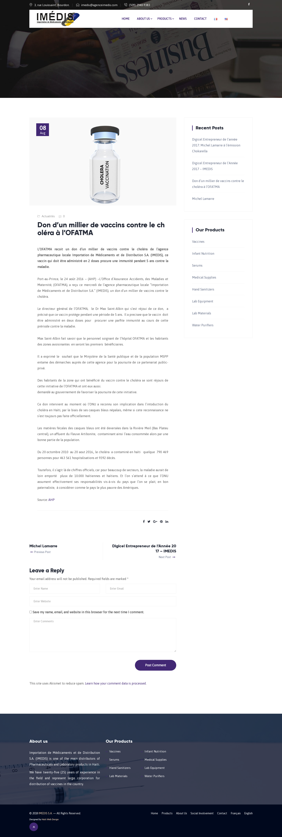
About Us (143, 18)
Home (125, 18)
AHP (51, 499)
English (248, 813)
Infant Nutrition (203, 253)
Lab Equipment (202, 301)
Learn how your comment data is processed (115, 683)
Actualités (48, 216)
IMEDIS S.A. (45, 813)
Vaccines (198, 241)
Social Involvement (202, 813)
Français (236, 813)
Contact (200, 18)
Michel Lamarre (203, 198)
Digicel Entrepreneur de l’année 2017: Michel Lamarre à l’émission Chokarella (216, 145)
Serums (197, 265)
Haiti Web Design (50, 819)
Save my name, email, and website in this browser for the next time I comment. (88, 612)
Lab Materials (201, 313)
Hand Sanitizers (203, 289)
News (183, 18)
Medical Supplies (204, 277)
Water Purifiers (202, 325)
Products (164, 18)
